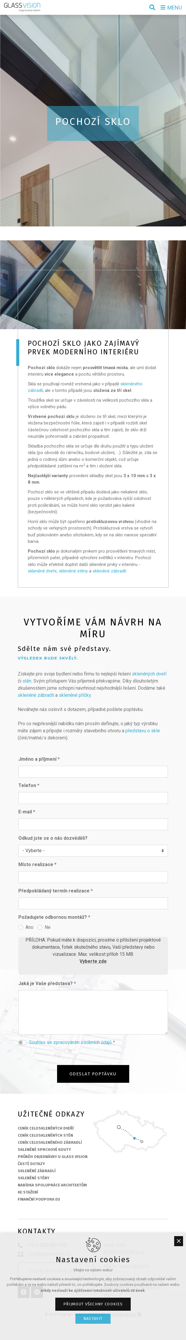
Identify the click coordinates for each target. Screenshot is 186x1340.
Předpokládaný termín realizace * (55, 891)
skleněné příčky (75, 695)
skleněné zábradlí (109, 571)
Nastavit (93, 1318)
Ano (29, 927)
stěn (26, 681)
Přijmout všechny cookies (93, 1304)
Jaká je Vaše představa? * (47, 983)
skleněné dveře (42, 571)
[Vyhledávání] (152, 7)
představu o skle (142, 730)
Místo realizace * (37, 864)
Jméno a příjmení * (39, 759)
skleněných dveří (149, 674)
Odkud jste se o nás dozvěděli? (53, 838)
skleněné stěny (73, 571)
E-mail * (26, 812)
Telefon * (28, 785)
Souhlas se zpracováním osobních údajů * (72, 1042)
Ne (48, 927)
